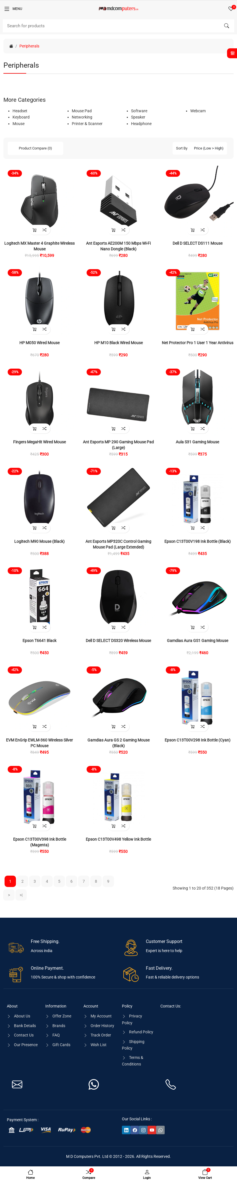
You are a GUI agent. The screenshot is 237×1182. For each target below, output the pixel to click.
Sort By (181, 148)
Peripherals (29, 46)
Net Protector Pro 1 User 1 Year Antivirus (197, 342)
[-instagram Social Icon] (143, 1129)
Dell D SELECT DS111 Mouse (197, 243)
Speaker (138, 117)
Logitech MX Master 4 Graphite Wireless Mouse (39, 246)
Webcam (198, 111)
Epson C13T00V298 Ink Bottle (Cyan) (197, 740)
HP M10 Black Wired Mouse (118, 342)
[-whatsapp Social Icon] (160, 1129)
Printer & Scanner (87, 123)
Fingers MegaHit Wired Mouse (39, 442)
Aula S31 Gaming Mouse (197, 442)
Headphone (141, 123)
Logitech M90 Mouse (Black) (39, 541)
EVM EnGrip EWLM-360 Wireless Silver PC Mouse (39, 743)
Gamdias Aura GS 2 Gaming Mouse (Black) (118, 743)
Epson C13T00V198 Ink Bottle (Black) (197, 541)
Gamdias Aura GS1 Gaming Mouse (197, 640)
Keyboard (21, 117)
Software (139, 111)
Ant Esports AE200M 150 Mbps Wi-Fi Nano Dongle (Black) (118, 246)
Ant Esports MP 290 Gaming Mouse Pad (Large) (118, 445)
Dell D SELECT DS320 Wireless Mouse (118, 640)
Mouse (18, 123)
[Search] (118, 25)
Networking (82, 117)
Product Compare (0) (35, 148)
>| (21, 895)
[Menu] (13, 8)
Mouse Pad (82, 111)
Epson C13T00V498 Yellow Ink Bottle (118, 839)
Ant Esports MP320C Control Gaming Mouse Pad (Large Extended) (118, 544)
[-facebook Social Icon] (134, 1129)
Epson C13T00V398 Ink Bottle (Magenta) (39, 842)
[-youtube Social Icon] (152, 1129)
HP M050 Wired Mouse (39, 342)
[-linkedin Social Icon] (126, 1129)
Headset (20, 111)
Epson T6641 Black (39, 640)
